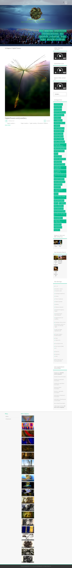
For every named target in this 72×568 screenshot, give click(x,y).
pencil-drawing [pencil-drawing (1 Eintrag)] (58, 206)
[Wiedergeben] (55, 58)
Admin (7, 416)
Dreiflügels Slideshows (60, 293)
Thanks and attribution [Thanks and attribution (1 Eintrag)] (57, 221)
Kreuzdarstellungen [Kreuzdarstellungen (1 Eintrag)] (59, 197)
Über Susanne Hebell (54, 36)
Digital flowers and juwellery (16, 118)
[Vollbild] (65, 58)
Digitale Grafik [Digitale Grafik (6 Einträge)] (58, 136)
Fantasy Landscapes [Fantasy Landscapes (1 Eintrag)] (60, 159)
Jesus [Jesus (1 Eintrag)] (56, 194)
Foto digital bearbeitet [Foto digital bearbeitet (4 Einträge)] (57, 172)
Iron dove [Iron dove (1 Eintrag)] (57, 187)
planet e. (57, 304)
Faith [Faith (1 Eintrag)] (56, 153)
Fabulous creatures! (59, 307)
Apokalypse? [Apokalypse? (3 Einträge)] (58, 107)
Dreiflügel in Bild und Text (60, 31)
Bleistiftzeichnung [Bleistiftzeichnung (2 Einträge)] (59, 112)
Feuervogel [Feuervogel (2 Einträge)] (58, 161)
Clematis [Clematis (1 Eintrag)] (57, 125)
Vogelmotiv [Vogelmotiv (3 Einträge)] (58, 227)
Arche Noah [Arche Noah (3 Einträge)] (58, 109)
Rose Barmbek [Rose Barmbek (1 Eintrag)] (58, 218)
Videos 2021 (57, 340)
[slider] (59, 58)
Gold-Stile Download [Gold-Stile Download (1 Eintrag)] (60, 176)
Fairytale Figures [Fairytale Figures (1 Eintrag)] (59, 151)
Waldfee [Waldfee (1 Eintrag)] (57, 230)
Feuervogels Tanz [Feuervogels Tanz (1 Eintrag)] (59, 164)
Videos (61, 33)
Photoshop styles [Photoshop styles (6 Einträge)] (59, 211)
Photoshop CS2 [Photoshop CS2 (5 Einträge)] (58, 208)
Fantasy (56, 296)
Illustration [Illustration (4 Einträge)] (58, 184)
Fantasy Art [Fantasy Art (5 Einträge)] (57, 156)
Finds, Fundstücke (59, 299)
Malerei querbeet (58, 301)
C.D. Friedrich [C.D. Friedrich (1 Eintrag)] (58, 120)
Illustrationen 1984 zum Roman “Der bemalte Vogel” (60, 325)
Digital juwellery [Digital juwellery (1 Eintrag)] (59, 141)
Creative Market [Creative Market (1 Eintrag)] (59, 131)
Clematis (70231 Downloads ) (60, 376)
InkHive (30, 566)
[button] (60, 56)
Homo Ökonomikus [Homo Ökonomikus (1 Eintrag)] (59, 181)
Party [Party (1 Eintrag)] (56, 203)
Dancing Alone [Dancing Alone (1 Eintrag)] (58, 133)
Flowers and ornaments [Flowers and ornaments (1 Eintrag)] (57, 168)
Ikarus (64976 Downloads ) (59, 403)
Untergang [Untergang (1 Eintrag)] (57, 224)
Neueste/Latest (58, 290)
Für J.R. (41, 31)
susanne (48, 120)
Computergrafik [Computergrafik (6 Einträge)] (59, 128)
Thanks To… (63, 36)
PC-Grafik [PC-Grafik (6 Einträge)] (62, 203)
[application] (60, 56)
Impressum (43, 39)
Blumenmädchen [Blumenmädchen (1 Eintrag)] (59, 115)
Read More (7, 125)
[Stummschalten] (64, 58)
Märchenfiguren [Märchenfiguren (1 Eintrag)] (59, 200)
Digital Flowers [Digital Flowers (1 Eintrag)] (59, 139)
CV (56, 348)
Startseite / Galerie (49, 31)
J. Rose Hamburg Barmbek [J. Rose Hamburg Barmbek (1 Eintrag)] (58, 190)
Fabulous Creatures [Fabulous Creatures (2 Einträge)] (60, 148)
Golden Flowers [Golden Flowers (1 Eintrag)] (59, 179)
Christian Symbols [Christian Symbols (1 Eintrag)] (59, 123)
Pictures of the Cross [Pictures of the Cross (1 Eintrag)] (60, 214)
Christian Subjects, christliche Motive (50, 33)
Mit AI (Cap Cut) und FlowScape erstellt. (56, 39)
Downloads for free (44, 36)
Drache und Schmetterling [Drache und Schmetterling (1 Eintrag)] (58, 145)
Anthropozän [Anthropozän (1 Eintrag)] (58, 104)
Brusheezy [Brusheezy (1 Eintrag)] (57, 117)
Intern (56, 356)
